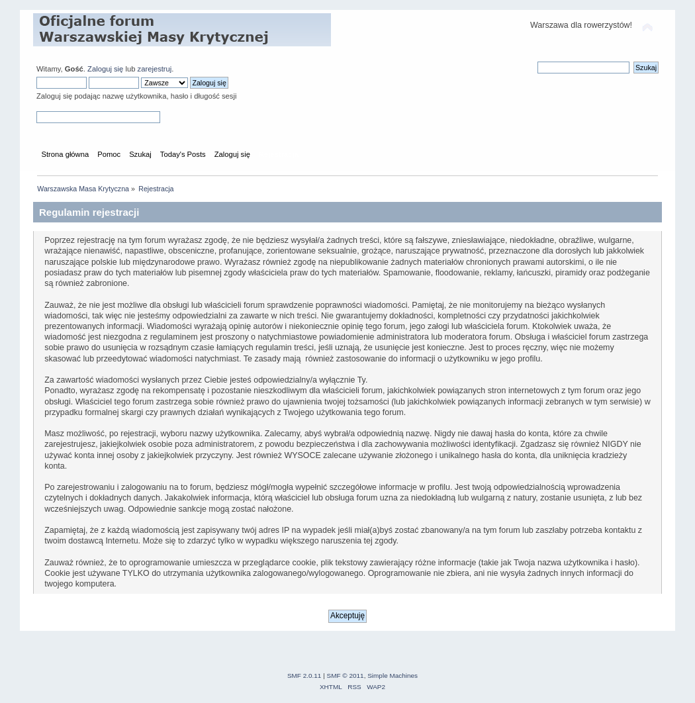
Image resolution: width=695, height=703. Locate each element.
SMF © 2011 (345, 675)
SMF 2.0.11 (304, 675)
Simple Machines (392, 675)
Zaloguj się (105, 69)
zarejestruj (155, 69)
